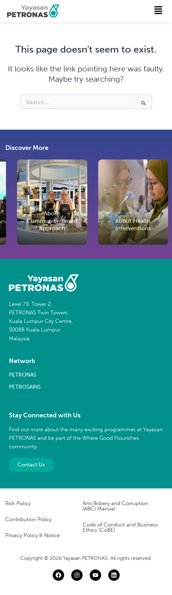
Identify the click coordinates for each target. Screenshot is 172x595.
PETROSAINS (25, 387)
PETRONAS (22, 375)
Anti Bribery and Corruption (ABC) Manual (115, 506)
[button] (158, 10)
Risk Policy (18, 503)
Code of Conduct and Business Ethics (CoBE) (120, 527)
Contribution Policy (28, 519)
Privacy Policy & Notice (32, 535)
